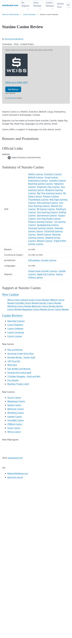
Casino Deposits (15, 324)
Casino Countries (15, 332)
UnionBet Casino (15, 420)
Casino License (14, 336)
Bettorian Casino (15, 408)
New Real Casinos (16, 321)
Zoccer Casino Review (58, 309)
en (68, 4)
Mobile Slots (60, 5)
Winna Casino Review (18, 299)
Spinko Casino (14, 405)
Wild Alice (12, 364)
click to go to (11, 98)
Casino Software (15, 328)
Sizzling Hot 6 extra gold (19, 372)
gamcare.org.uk (15, 477)
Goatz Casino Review (39, 299)
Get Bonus (13, 89)
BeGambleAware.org (17, 473)
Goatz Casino (13, 428)
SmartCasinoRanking (14, 39)
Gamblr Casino (14, 416)
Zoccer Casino (14, 397)
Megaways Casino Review (35, 309)
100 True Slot (13, 361)
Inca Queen (13, 380)
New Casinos (10, 294)
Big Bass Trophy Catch (18, 384)
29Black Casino (14, 424)
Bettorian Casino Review (44, 306)
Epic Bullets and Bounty (19, 368)
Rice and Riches (15, 349)
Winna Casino (14, 431)
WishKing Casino (15, 412)
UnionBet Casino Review (27, 303)
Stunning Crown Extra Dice (20, 353)
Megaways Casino (16, 401)
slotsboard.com (15, 457)
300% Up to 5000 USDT (16, 82)
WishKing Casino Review (19, 306)
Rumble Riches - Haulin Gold (21, 357)
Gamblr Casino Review (50, 303)
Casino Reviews (12, 315)
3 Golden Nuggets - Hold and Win (23, 376)
